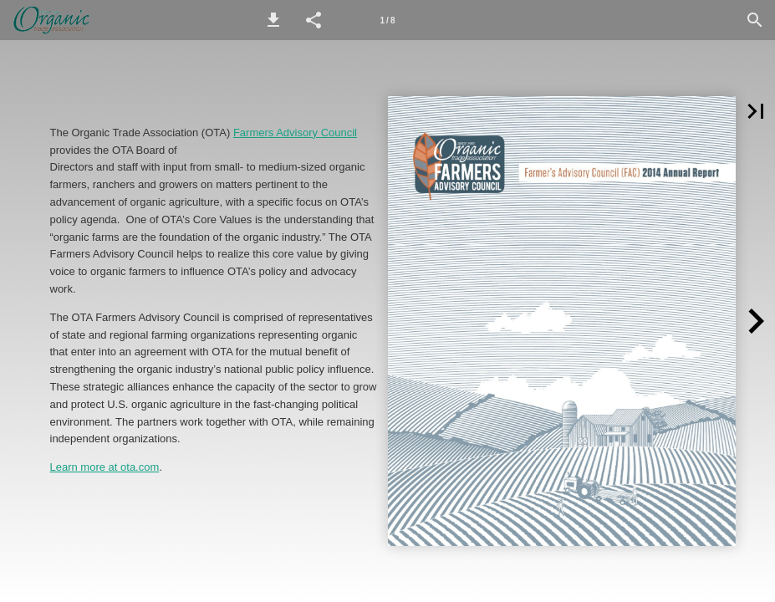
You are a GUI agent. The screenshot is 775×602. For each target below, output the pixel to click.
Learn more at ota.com (105, 467)
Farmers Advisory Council (295, 132)
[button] (273, 20)
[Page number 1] (387, 20)
